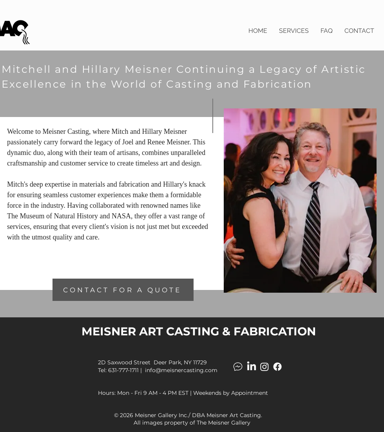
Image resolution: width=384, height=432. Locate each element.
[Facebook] (277, 366)
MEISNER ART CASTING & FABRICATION (199, 331)
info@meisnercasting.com (181, 370)
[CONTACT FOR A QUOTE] (123, 290)
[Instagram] (264, 366)
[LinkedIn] (251, 366)
